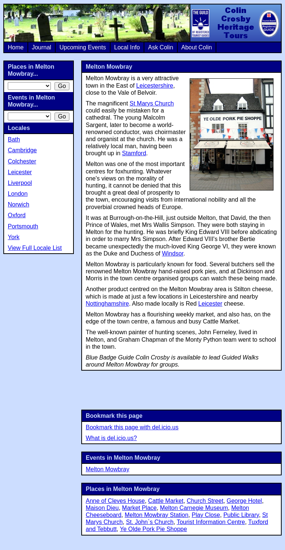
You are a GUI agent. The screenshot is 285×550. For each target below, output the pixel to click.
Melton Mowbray (107, 469)
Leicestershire (154, 85)
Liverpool (20, 183)
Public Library (241, 515)
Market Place (139, 508)
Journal (41, 47)
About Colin (196, 47)
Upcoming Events (82, 47)
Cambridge (22, 150)
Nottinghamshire (107, 303)
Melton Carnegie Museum (194, 508)
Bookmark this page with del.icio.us (132, 427)
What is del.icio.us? (111, 438)
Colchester (22, 161)
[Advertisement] (181, 389)
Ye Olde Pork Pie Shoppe (153, 529)
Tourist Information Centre (211, 522)
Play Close (206, 515)
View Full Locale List (35, 248)
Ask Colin (160, 47)
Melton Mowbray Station (157, 515)
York (13, 237)
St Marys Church (152, 103)
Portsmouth (23, 226)
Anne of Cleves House (115, 501)
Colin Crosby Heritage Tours (235, 23)
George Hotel (244, 501)
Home (16, 47)
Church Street (205, 501)
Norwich (18, 204)
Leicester (210, 303)
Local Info (127, 47)
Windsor (172, 253)
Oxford (17, 215)
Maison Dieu (102, 508)
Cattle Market (165, 501)
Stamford (134, 153)
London (17, 194)
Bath (14, 139)
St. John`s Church (149, 522)
